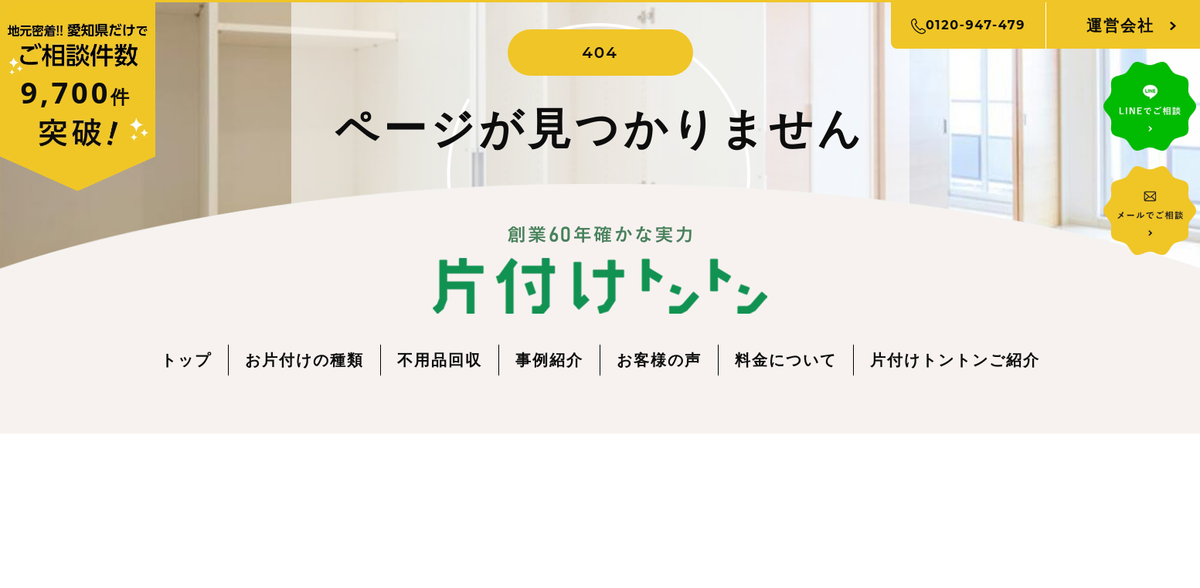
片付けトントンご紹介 (955, 359)
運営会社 (1120, 25)
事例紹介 (549, 359)
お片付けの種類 (304, 359)
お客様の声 (659, 359)
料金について (786, 359)
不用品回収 (439, 359)
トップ (186, 359)
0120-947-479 (968, 25)
